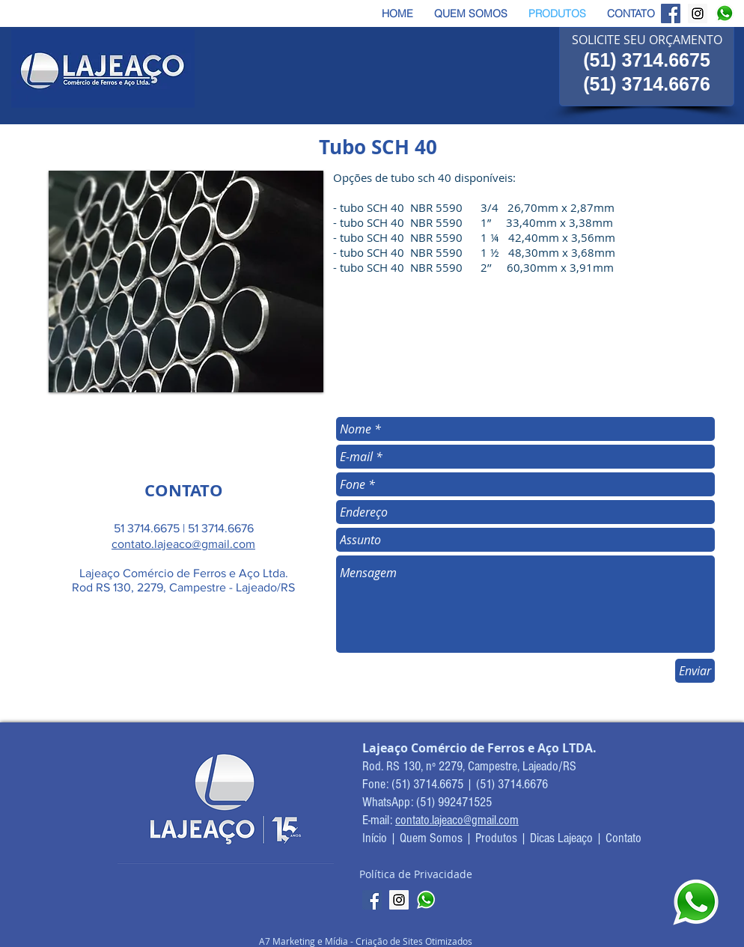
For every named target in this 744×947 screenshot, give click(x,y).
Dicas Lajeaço (561, 838)
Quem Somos (431, 838)
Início (376, 838)
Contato (623, 838)
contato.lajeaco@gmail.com (183, 544)
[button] (186, 281)
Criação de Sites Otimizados (414, 941)
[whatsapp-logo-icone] (426, 900)
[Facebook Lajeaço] (670, 13)
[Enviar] (695, 671)
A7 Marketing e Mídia (304, 941)
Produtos (496, 838)
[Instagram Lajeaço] (697, 13)
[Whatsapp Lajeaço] (724, 13)
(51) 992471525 (454, 802)
